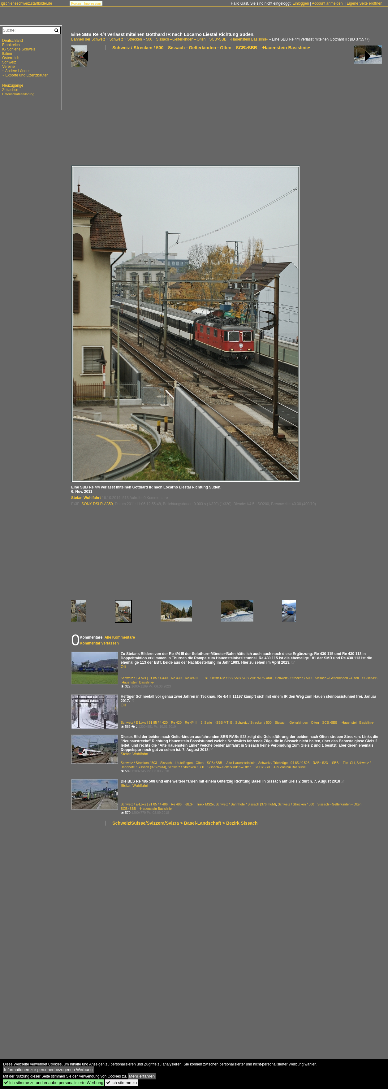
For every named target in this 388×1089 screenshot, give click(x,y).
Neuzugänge (12, 85)
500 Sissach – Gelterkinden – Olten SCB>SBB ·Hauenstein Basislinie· (207, 39)
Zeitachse (10, 90)
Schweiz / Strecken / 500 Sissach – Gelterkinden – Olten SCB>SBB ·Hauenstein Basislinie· (211, 47)
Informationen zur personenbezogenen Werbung (48, 1069)
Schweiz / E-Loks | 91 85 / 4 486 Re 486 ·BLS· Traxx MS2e (167, 804)
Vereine (8, 66)
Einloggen (300, 3)
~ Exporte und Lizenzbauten (25, 75)
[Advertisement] (151, 110)
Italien (7, 53)
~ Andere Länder (16, 71)
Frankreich (11, 45)
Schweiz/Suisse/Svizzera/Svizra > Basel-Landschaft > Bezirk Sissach (185, 823)
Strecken (134, 39)
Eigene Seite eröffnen (364, 3)
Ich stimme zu (121, 1082)
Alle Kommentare (119, 637)
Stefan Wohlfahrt (86, 498)
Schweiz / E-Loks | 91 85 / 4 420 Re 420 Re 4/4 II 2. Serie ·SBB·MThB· (177, 722)
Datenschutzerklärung (18, 94)
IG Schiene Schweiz (18, 49)
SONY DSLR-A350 (97, 504)
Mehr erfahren (142, 1076)
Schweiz (116, 39)
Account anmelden (327, 3)
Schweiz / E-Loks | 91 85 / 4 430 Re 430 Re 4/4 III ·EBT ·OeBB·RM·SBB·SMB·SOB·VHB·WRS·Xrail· (197, 678)
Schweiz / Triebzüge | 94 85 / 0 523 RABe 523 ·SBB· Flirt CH (306, 763)
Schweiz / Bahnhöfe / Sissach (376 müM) (246, 804)
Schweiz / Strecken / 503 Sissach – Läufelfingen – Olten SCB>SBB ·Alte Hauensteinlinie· (189, 763)
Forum (76, 3)
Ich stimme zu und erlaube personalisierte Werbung (53, 1082)
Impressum (92, 3)
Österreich (10, 58)
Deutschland (12, 40)
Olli (123, 667)
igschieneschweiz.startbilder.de (26, 3)
